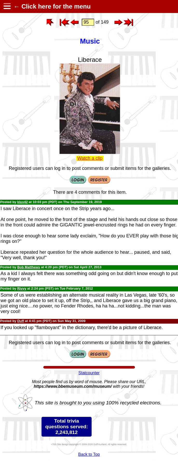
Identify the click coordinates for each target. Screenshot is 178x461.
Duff (20, 321)
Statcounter (89, 373)
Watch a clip (89, 158)
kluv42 (22, 202)
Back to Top (89, 454)
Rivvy (21, 288)
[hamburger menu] (6, 6)
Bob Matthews (28, 267)
